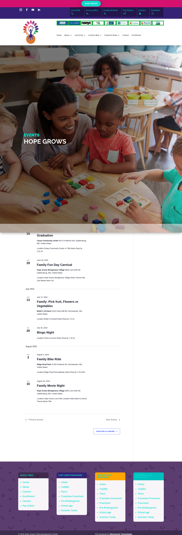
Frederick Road (111, 35)
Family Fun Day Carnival (54, 416)
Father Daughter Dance (53, 360)
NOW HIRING (91, 3)
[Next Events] (31, 257)
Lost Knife (79, 35)
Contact (125, 35)
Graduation (45, 387)
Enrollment (136, 35)
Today (39, 259)
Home (59, 35)
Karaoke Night (47, 333)
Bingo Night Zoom (50, 280)
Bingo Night (45, 484)
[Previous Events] (27, 257)
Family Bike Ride (49, 510)
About (66, 35)
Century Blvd (93, 35)
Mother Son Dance (50, 307)
